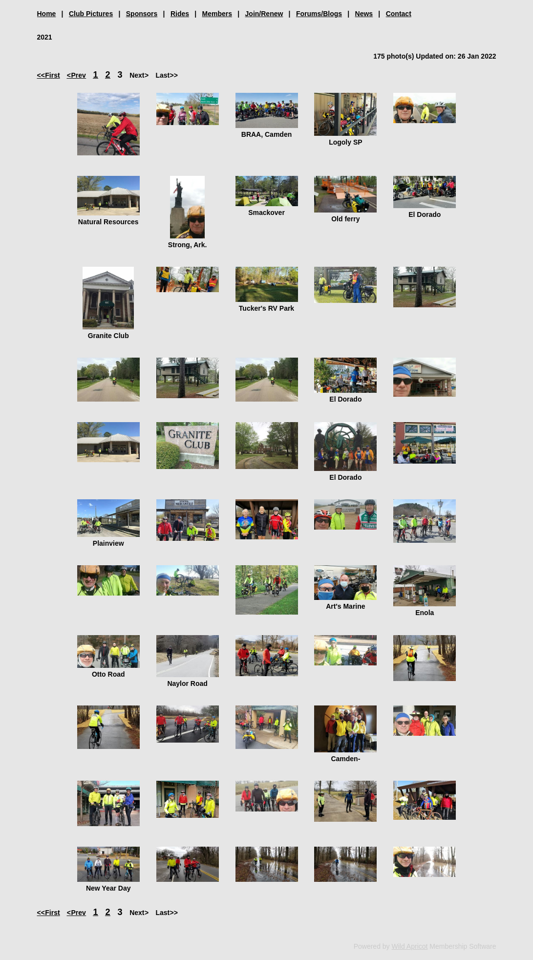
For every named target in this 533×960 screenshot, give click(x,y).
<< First (48, 75)
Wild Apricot (410, 946)
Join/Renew (264, 14)
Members (217, 14)
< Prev (76, 75)
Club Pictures (91, 14)
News (364, 14)
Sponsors (142, 14)
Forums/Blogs (319, 14)
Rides (180, 14)
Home (46, 14)
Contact (398, 14)
